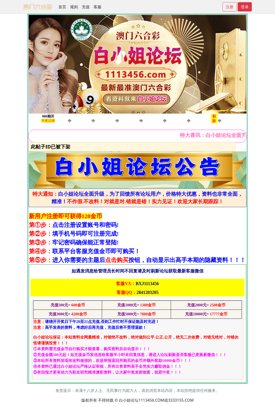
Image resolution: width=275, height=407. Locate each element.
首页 (62, 7)
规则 (74, 7)
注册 (229, 7)
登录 (245, 7)
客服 (97, 7)
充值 (86, 7)
